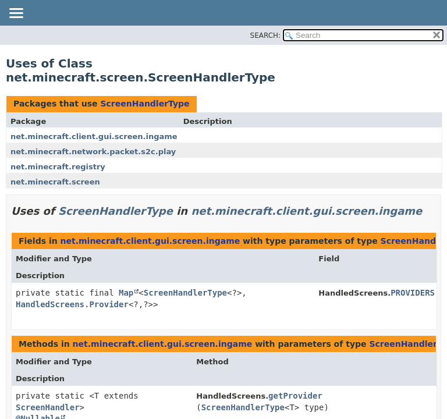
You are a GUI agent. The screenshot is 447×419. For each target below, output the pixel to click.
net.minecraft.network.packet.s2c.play (93, 151)
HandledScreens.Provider (72, 304)
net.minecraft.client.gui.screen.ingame (94, 136)
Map (126, 292)
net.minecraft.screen (55, 181)
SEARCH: (265, 35)
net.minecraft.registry (57, 166)
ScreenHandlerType (144, 103)
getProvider (295, 395)
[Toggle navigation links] (16, 14)
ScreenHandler (48, 407)
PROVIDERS (413, 292)
